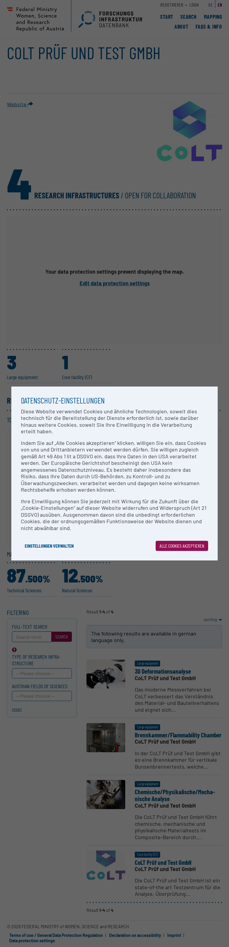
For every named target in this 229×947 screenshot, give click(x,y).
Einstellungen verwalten (49, 546)
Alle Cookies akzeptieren (182, 546)
